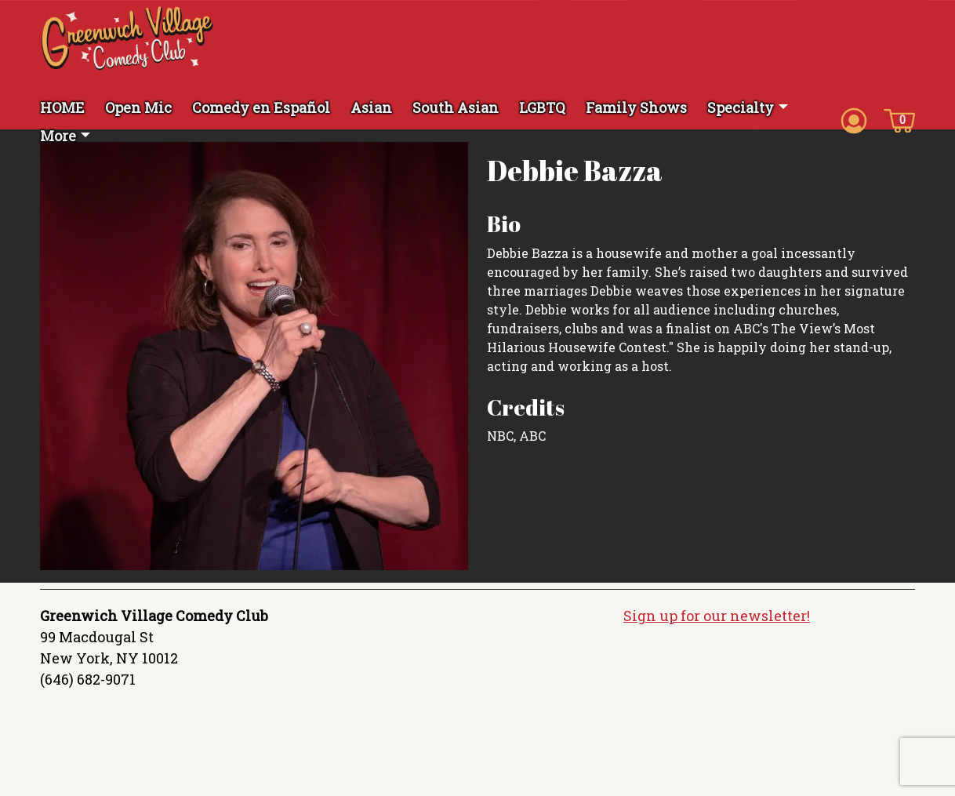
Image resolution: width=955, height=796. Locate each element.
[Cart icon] (899, 119)
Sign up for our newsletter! (716, 615)
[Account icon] (854, 119)
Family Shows (636, 107)
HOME (62, 107)
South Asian (455, 107)
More (58, 135)
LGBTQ (542, 107)
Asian (371, 107)
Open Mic (138, 107)
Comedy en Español (261, 107)
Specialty (740, 107)
